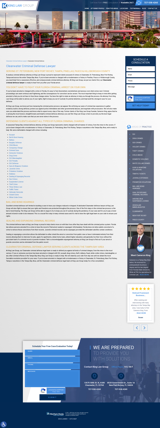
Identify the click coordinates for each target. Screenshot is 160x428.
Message (31, 371)
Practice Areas (112, 8)
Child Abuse (13, 145)
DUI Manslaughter (15, 158)
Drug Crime (13, 156)
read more (144, 310)
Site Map (73, 419)
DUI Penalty (13, 161)
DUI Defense (13, 163)
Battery (11, 140)
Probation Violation (16, 171)
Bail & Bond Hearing (16, 137)
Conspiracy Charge (16, 148)
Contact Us (152, 8)
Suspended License (16, 182)
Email (30, 358)
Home (87, 8)
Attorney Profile (97, 8)
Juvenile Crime (14, 169)
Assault (12, 135)
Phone (30, 364)
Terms (140, 99)
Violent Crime (14, 195)
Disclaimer (62, 419)
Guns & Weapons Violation (18, 166)
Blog (144, 8)
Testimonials (135, 8)
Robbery (12, 174)
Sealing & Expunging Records (19, 176)
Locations (124, 8)
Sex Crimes (13, 179)
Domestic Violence (16, 153)
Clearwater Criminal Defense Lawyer (16, 61)
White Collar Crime (15, 197)
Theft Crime (13, 184)
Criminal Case (14, 150)
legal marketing (80, 414)
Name (30, 351)
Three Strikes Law (15, 187)
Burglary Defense (15, 143)
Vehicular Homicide (16, 192)
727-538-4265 (151, 2)
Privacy (136, 99)
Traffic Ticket (13, 189)
